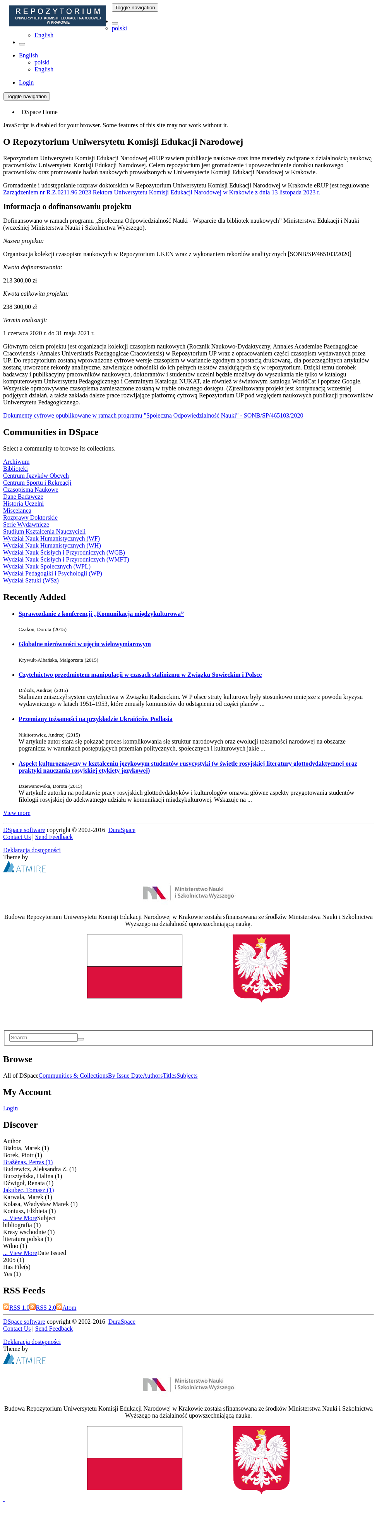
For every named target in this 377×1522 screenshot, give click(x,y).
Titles (170, 1075)
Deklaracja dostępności (32, 850)
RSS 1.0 (16, 1307)
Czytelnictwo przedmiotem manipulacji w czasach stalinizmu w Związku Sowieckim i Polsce (140, 674)
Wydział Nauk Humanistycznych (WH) (52, 545)
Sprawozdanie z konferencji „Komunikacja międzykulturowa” (101, 613)
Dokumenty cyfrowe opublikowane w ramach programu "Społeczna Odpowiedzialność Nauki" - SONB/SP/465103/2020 (153, 415)
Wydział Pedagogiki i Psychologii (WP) (52, 573)
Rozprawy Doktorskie (30, 517)
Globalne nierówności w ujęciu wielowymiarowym (85, 644)
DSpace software (24, 830)
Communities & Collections (73, 1075)
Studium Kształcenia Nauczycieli (44, 531)
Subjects (187, 1075)
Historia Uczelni (23, 503)
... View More (20, 1218)
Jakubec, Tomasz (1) (28, 1190)
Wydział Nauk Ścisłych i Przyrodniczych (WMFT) (66, 559)
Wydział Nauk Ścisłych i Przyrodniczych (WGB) (64, 552)
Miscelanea (17, 510)
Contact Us (17, 837)
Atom (66, 1307)
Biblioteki (15, 468)
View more (17, 813)
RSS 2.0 (42, 1307)
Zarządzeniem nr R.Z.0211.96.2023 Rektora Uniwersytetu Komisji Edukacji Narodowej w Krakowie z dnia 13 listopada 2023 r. (161, 192)
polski (119, 28)
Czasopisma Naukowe (30, 489)
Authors (153, 1075)
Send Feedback (54, 837)
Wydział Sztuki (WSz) (31, 580)
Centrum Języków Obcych (36, 475)
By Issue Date (125, 1075)
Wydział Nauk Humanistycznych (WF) (51, 538)
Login (10, 1108)
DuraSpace (121, 830)
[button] (115, 23)
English (43, 35)
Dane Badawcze (23, 496)
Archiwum (16, 461)
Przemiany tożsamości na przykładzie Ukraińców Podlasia (96, 719)
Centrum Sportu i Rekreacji (37, 482)
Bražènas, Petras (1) (28, 1162)
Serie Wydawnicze (26, 524)
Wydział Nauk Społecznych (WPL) (47, 566)
